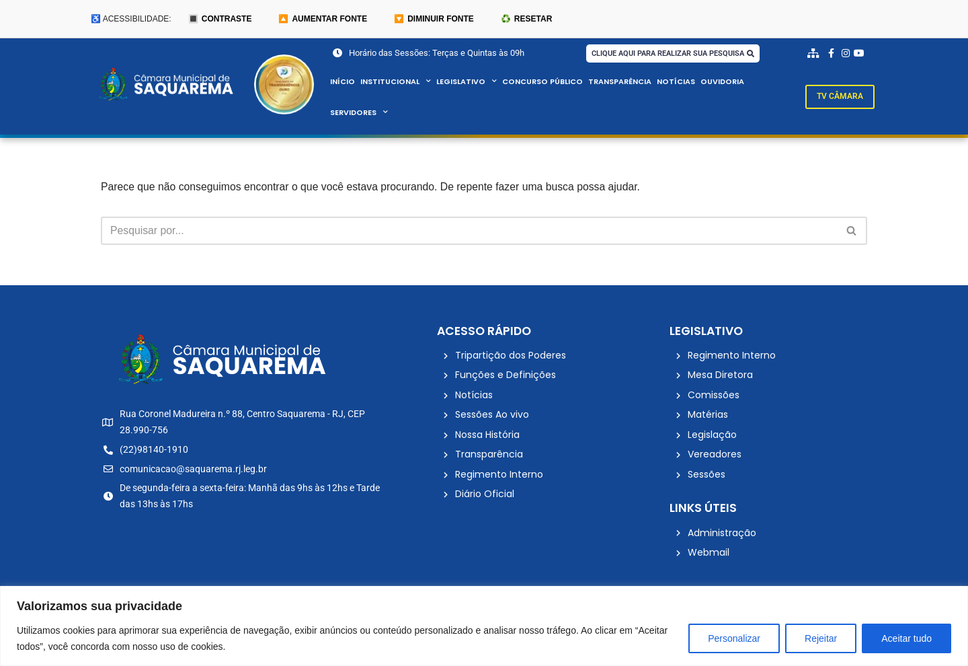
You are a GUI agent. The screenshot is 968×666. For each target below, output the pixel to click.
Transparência (620, 82)
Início (342, 82)
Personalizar (734, 638)
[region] (484, 626)
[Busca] (469, 231)
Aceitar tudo (906, 638)
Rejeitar (821, 638)
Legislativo (466, 82)
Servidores (359, 113)
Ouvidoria (723, 82)
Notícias (676, 82)
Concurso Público (542, 82)
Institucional (395, 82)
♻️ (526, 19)
